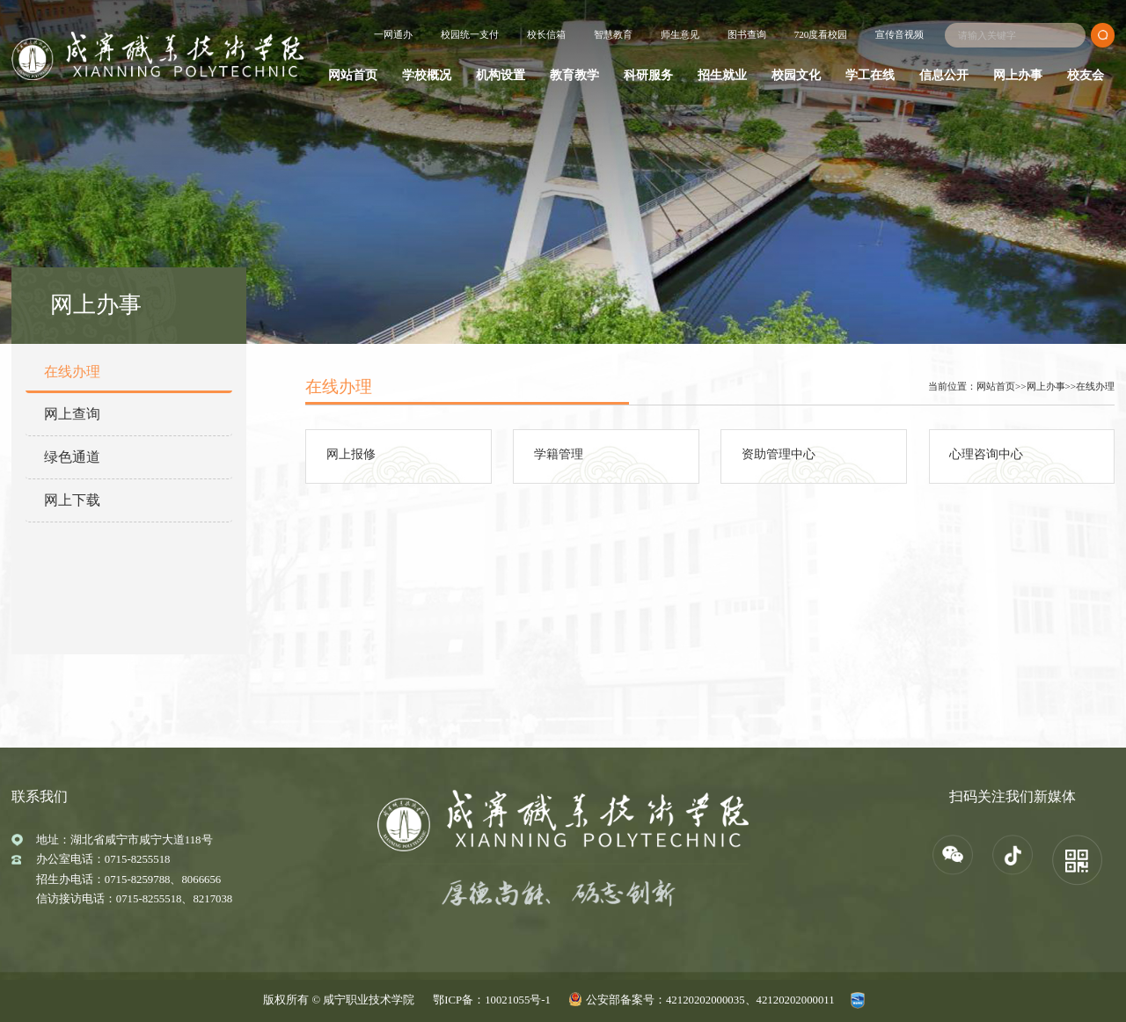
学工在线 (870, 75)
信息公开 (944, 75)
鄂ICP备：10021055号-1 (492, 1000)
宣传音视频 (899, 34)
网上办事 (1017, 75)
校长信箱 (546, 34)
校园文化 (796, 75)
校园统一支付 (470, 34)
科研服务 (648, 75)
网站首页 (352, 75)
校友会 (1085, 75)
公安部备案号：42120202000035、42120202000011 (710, 1000)
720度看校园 (821, 34)
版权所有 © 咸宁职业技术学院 (338, 1000)
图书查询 (747, 34)
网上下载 (72, 500)
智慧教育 (613, 34)
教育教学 (574, 75)
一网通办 (393, 34)
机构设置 (500, 75)
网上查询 (72, 413)
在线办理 (72, 371)
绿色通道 (72, 456)
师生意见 (680, 34)
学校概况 (426, 75)
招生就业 (722, 75)
